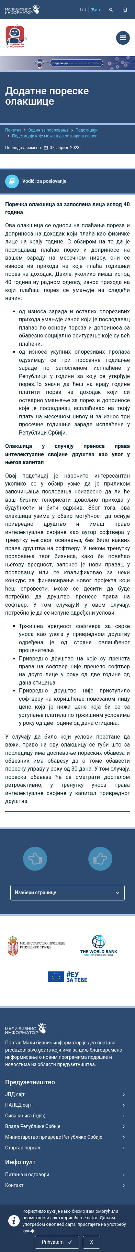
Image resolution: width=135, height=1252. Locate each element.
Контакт (14, 1185)
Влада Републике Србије (32, 1126)
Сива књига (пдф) (25, 1115)
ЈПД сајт (15, 1094)
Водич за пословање (48, 130)
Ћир (95, 9)
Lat (83, 9)
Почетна (13, 130)
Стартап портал (22, 1147)
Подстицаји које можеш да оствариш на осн (55, 136)
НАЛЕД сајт (18, 1105)
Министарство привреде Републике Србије (53, 1137)
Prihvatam (57, 1242)
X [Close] (91, 1242)
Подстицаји (87, 130)
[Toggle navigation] (123, 38)
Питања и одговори (27, 1174)
